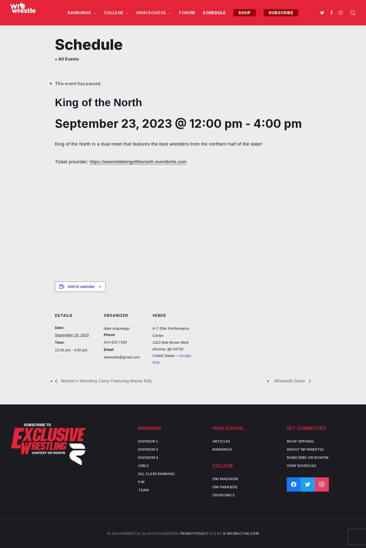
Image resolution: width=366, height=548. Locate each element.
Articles (221, 441)
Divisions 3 (223, 495)
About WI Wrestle (305, 449)
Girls (143, 465)
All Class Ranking (156, 474)
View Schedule (302, 465)
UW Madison (225, 479)
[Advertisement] (183, 235)
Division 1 (148, 441)
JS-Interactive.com (240, 533)
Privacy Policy (193, 533)
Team (143, 490)
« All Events (67, 59)
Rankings (222, 449)
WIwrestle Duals (290, 381)
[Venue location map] (228, 335)
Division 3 (148, 457)
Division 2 (148, 449)
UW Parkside (225, 487)
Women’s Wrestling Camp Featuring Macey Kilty (106, 381)
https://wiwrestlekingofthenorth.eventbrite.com (138, 161)
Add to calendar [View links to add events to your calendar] (81, 287)
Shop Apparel (300, 441)
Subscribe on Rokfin (308, 457)
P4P (141, 482)
